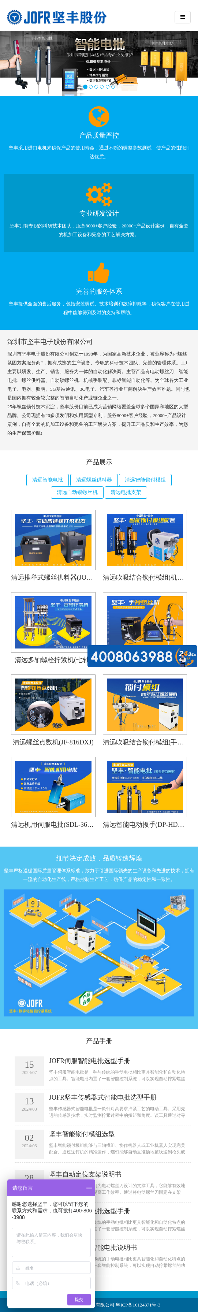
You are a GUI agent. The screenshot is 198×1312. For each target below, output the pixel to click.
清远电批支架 (126, 492)
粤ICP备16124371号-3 (138, 1305)
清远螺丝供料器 (94, 480)
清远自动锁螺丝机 (77, 492)
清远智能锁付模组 (145, 480)
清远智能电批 (47, 480)
